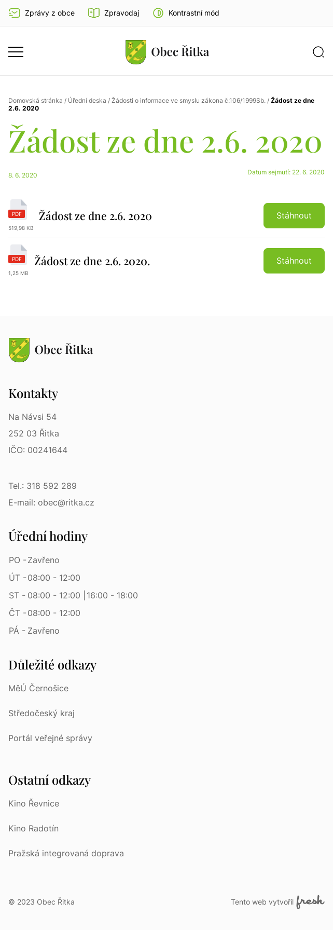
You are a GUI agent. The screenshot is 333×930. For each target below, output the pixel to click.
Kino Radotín (33, 828)
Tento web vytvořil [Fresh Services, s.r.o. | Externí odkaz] (278, 902)
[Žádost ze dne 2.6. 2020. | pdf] (166, 260)
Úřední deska (87, 100)
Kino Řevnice (33, 803)
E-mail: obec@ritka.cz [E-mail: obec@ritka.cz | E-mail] (51, 502)
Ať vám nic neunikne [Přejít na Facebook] (318, 13)
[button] (185, 13)
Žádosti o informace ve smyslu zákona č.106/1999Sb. (189, 100)
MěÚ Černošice (38, 688)
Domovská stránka (35, 100)
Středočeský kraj (41, 713)
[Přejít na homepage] (167, 52)
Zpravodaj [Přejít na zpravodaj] (113, 13)
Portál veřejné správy (50, 738)
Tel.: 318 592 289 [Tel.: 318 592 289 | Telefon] (42, 486)
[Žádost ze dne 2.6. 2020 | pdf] (166, 218)
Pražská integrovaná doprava (66, 853)
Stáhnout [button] (294, 215)
